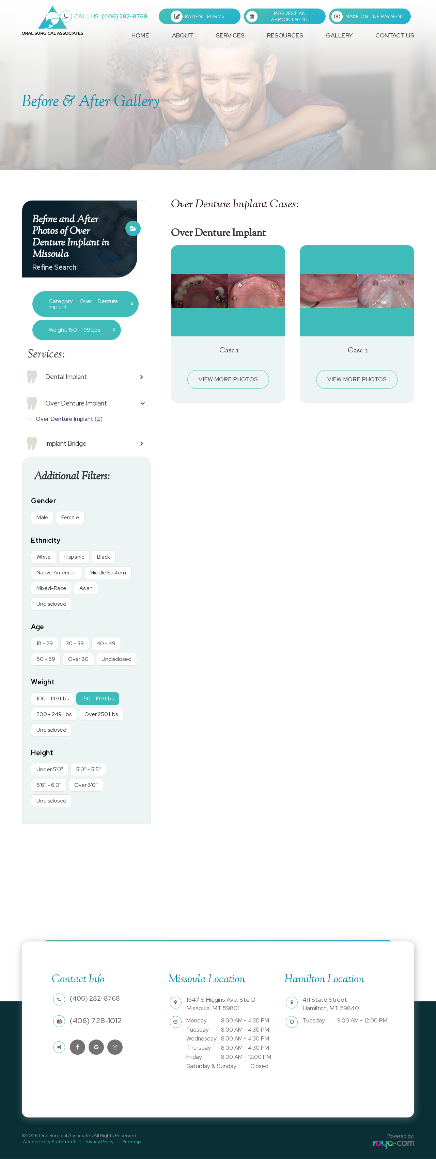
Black (103, 557)
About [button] (182, 35)
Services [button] (230, 35)
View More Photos (228, 379)
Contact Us (394, 35)
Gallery (339, 35)
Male (42, 517)
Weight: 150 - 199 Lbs (79, 329)
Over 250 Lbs (101, 714)
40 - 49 (106, 643)
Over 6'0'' (86, 785)
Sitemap (126, 1142)
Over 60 (78, 659)
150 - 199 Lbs (98, 698)
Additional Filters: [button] (74, 477)
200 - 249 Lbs (54, 714)
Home (140, 35)
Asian (86, 588)
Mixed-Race (51, 588)
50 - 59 (45, 659)
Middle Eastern (108, 572)
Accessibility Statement (48, 1142)
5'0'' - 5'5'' (88, 769)
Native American (56, 572)
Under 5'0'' (49, 769)
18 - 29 (44, 643)
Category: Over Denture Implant (88, 304)
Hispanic (74, 557)
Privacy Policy (95, 1142)
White (43, 557)
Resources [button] (285, 35)
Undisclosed (51, 604)
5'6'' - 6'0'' (48, 785)
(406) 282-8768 (110, 16)
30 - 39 (75, 643)
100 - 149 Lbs (52, 698)
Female (70, 517)
